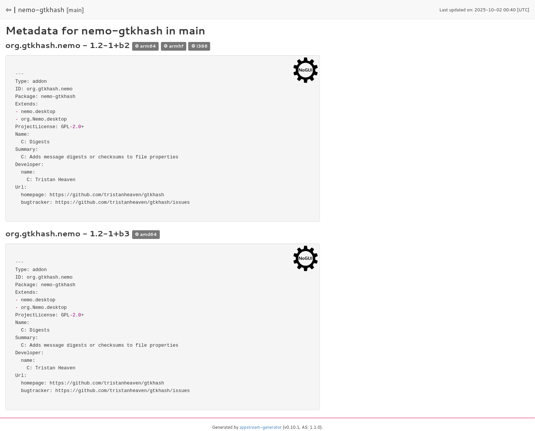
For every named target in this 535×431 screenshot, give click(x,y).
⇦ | (11, 9)
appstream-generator (261, 427)
